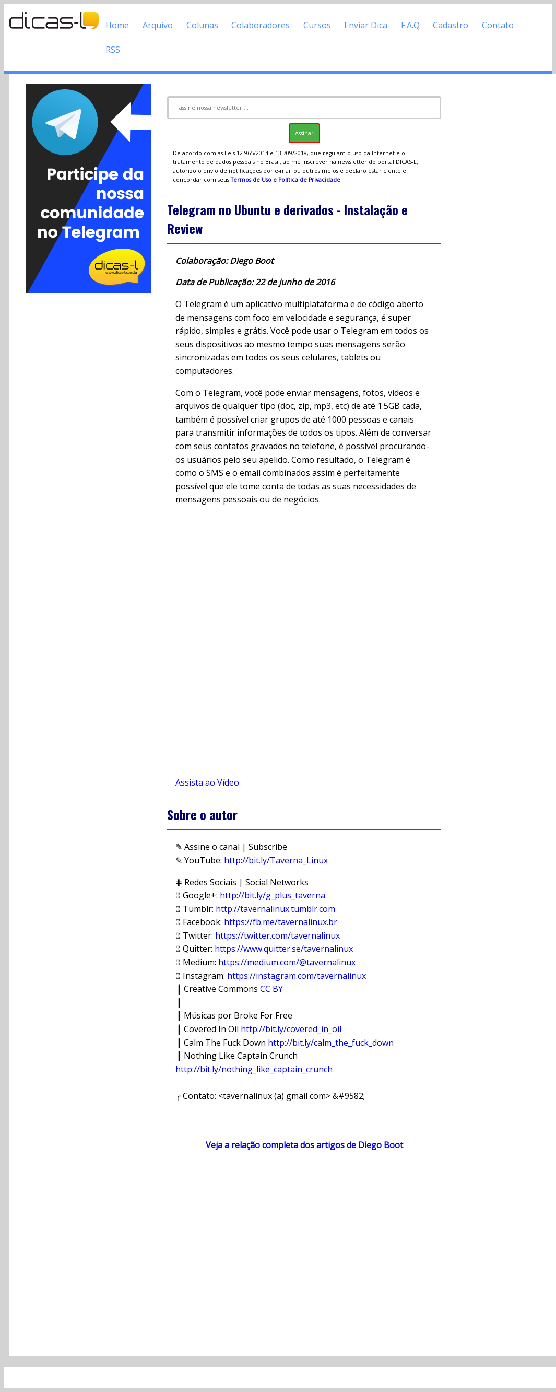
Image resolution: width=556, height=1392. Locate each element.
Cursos (317, 25)
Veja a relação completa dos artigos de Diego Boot (304, 1145)
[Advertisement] (88, 452)
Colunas (202, 25)
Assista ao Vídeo (207, 782)
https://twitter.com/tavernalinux (277, 935)
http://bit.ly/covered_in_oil (291, 1029)
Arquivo (158, 25)
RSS (112, 49)
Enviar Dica (365, 25)
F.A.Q (410, 25)
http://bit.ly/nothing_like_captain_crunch (254, 1069)
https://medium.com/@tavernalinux (287, 962)
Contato (498, 25)
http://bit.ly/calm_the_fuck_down (331, 1042)
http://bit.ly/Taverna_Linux (276, 860)
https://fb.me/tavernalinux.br (280, 922)
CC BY (271, 989)
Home (117, 25)
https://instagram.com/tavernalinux (296, 975)
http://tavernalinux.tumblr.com (275, 909)
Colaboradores (260, 25)
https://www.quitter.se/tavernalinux (284, 948)
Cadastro (450, 25)
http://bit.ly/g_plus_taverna (272, 895)
